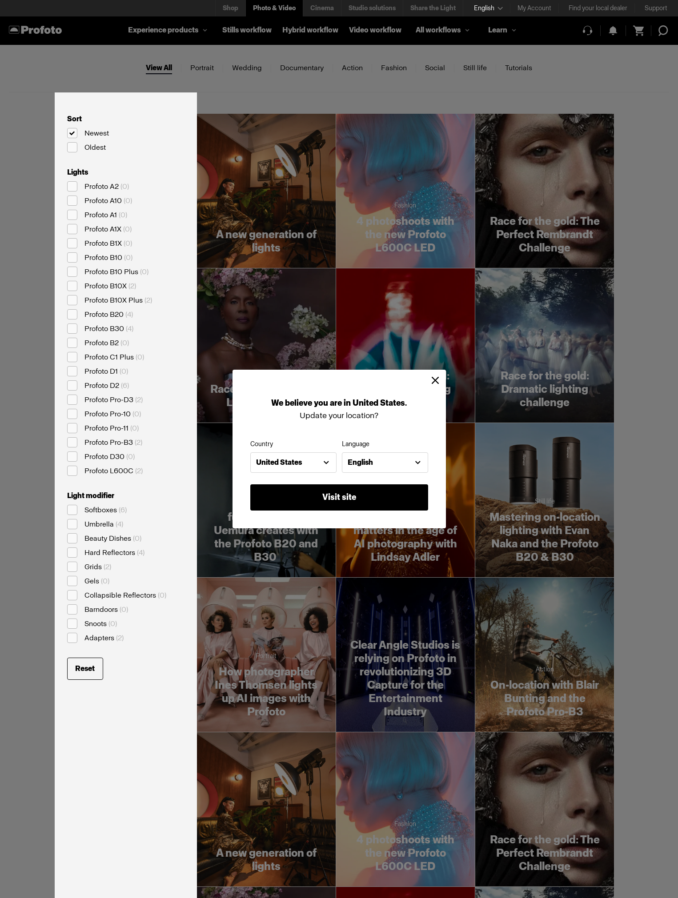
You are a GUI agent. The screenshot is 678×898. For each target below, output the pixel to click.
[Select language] (488, 8)
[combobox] (293, 462)
